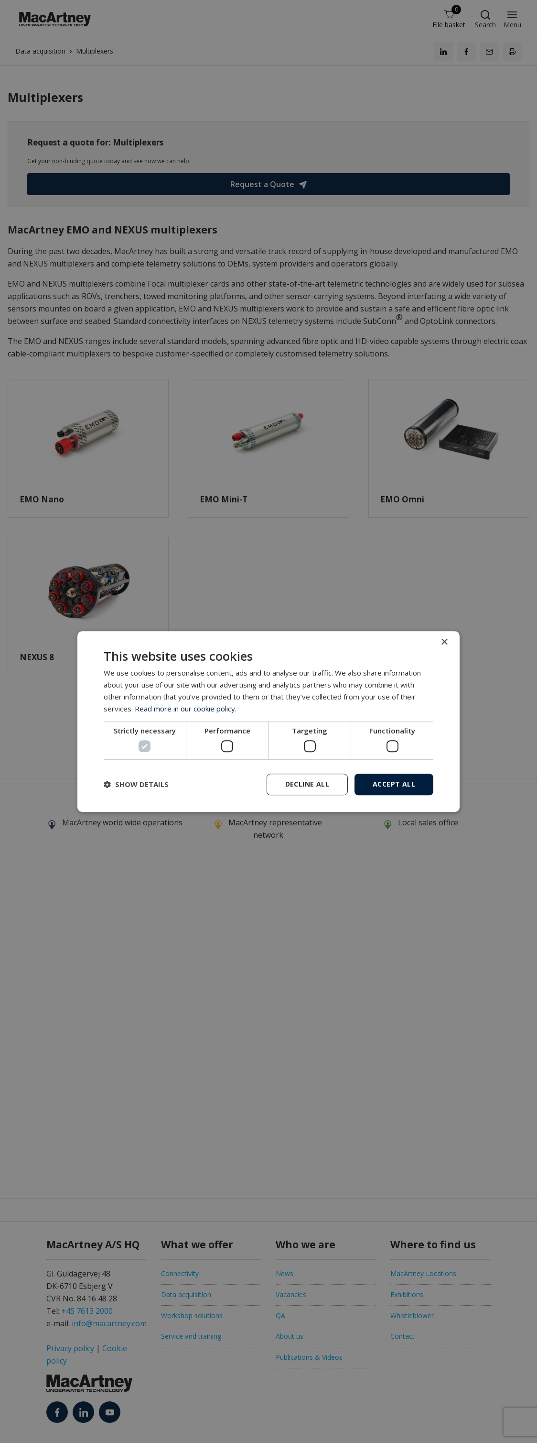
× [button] (444, 642)
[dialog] (268, 721)
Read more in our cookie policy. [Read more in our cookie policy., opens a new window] (185, 708)
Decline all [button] (307, 783)
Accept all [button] (394, 783)
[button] (136, 784)
